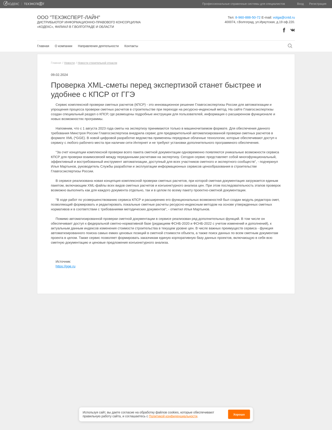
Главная (43, 46)
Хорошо (239, 414)
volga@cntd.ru (284, 17)
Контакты (131, 46)
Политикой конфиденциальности (173, 415)
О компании (63, 46)
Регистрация (317, 3)
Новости (69, 63)
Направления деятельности (98, 46)
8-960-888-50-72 (248, 17)
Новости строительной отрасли (97, 63)
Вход (300, 3)
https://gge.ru (66, 266)
